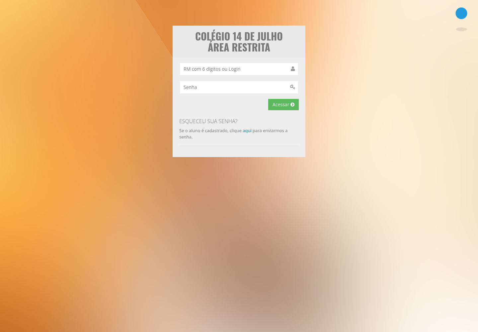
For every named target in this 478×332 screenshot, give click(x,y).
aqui (247, 130)
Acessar (283, 104)
